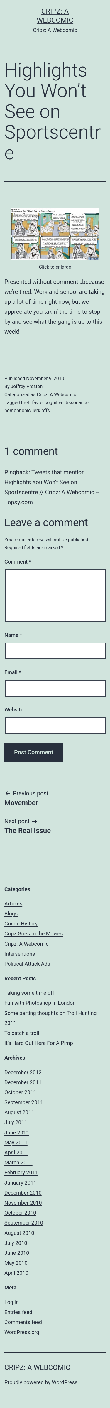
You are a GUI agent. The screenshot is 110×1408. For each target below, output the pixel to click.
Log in (11, 1302)
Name (13, 635)
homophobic (17, 410)
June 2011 (16, 1132)
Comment (17, 562)
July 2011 (15, 1122)
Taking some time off (29, 993)
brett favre (32, 402)
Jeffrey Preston (27, 386)
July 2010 (15, 1243)
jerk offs (41, 410)
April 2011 (16, 1152)
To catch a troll (21, 1033)
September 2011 (23, 1102)
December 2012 (23, 1072)
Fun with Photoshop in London (40, 1003)
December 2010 (23, 1193)
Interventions (19, 954)
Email (12, 672)
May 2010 (16, 1263)
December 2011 (23, 1082)
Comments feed (23, 1322)
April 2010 (16, 1273)
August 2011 (19, 1112)
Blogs (11, 913)
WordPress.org (21, 1332)
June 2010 (16, 1253)
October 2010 (20, 1213)
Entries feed (18, 1312)
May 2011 (16, 1142)
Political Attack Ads (27, 964)
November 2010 (23, 1203)
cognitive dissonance (67, 402)
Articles (13, 904)
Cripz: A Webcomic (56, 394)
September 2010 (23, 1223)
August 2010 (19, 1233)
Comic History (21, 923)
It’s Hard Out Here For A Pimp (38, 1043)
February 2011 (21, 1172)
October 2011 (20, 1092)
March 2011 (18, 1162)
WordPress (64, 1382)
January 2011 (20, 1183)
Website (13, 709)
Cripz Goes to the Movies (33, 933)
